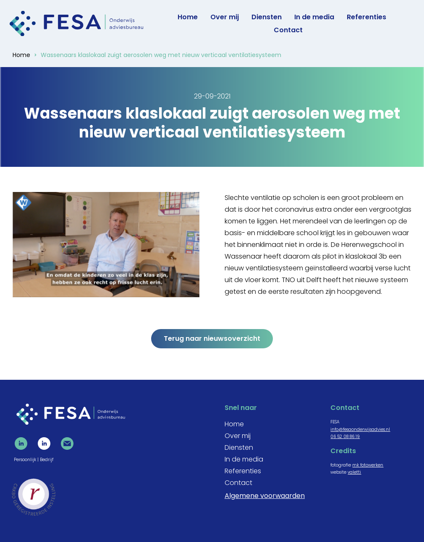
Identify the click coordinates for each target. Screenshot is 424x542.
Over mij (224, 17)
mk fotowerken (367, 465)
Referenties (366, 17)
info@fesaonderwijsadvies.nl (360, 429)
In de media (314, 17)
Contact (288, 30)
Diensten (266, 17)
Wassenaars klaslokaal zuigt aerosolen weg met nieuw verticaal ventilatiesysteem (161, 55)
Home (188, 17)
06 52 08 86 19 (345, 436)
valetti (354, 472)
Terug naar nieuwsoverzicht (212, 338)
